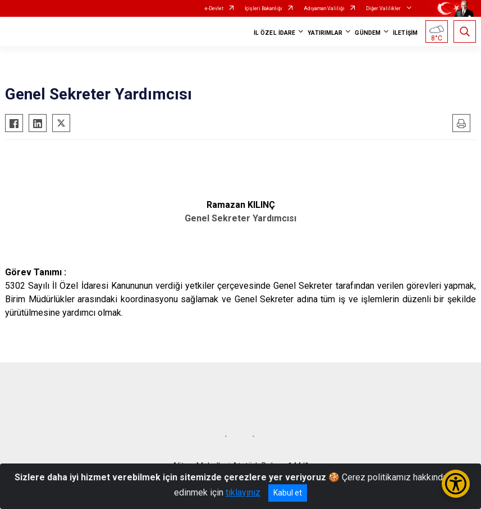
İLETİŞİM (405, 33)
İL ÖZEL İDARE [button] (274, 33)
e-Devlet (214, 8)
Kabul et (287, 492)
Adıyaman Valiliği (324, 8)
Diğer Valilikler (384, 8)
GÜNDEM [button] (368, 33)
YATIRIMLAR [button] (325, 33)
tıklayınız (243, 492)
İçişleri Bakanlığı (263, 8)
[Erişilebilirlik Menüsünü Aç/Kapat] (456, 484)
